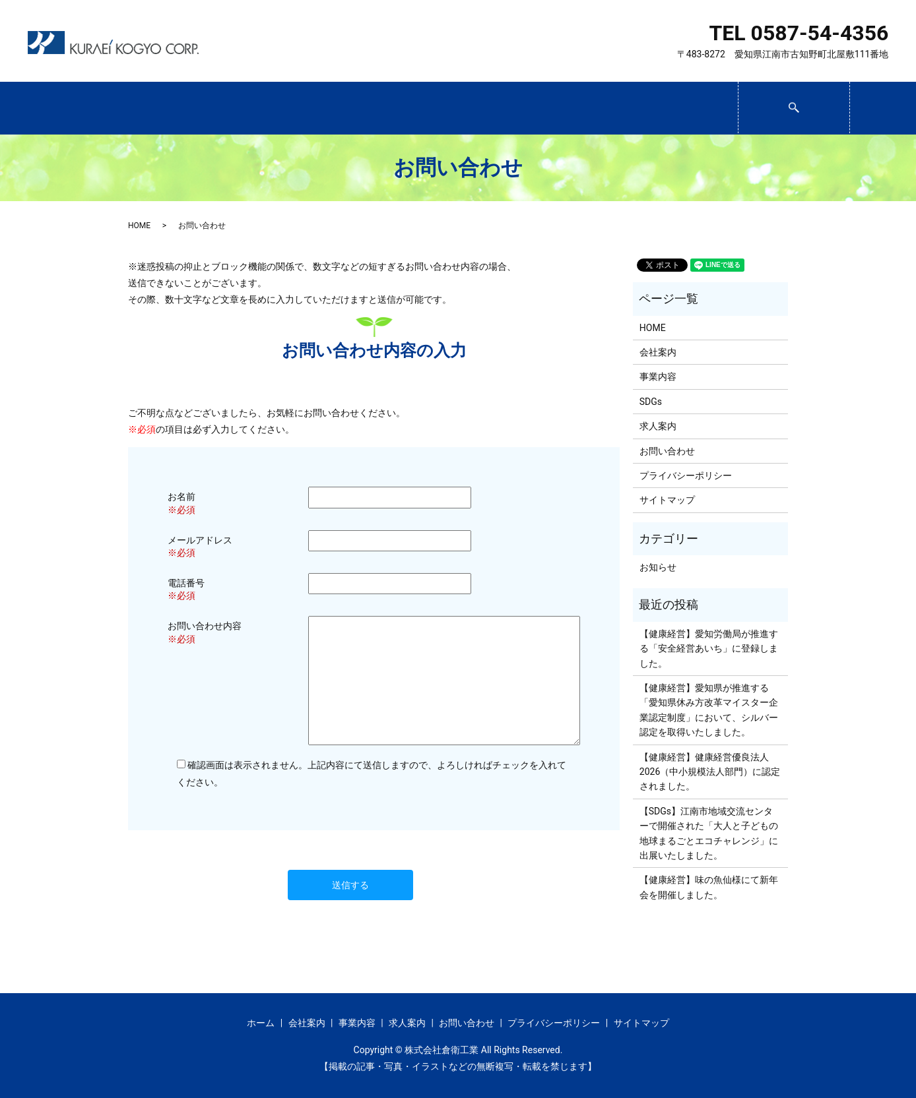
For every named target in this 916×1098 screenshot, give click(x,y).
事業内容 (343, 109)
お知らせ (657, 567)
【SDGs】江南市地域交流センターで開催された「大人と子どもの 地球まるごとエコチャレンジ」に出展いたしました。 (708, 833)
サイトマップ (667, 500)
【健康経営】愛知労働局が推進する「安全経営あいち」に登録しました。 (708, 648)
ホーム (118, 109)
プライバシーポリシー (685, 475)
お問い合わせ (681, 109)
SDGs (456, 109)
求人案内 (569, 109)
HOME (139, 225)
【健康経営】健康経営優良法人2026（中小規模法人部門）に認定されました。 (709, 772)
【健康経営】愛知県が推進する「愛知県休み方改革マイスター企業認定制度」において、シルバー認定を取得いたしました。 (708, 710)
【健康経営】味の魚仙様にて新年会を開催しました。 (708, 887)
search (848, 103)
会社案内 (231, 109)
